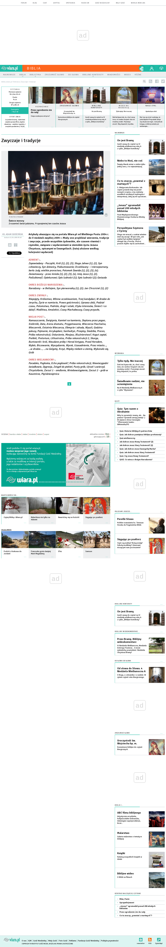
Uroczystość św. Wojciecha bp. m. (69, 112)
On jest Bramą (97, 111)
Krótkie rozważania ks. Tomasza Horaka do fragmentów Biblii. (130, 523)
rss (150, 81)
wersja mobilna (138, 3)
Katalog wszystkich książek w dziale (129, 858)
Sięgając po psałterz (129, 539)
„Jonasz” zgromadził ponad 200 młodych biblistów (129, 208)
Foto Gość (63, 941)
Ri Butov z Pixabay (16, 217)
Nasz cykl (151, 106)
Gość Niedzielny (102, 3)
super (46, 434)
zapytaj (56, 3)
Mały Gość (120, 3)
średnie (32, 434)
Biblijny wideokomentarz (126, 631)
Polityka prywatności (110, 941)
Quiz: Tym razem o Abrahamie (127, 410)
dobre (39, 434)
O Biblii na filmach (124, 877)
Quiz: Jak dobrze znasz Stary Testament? (137, 452)
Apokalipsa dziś (151, 111)
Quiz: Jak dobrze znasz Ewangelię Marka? (137, 449)
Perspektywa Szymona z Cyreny (130, 229)
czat (45, 3)
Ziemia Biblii (6, 530)
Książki (121, 853)
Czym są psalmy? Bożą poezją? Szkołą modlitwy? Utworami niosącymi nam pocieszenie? (130, 545)
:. (69, 302)
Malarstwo (123, 833)
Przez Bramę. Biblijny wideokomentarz (129, 640)
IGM (29, 941)
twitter (163, 81)
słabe (25, 434)
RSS (150, 939)
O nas (24, 941)
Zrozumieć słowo (69, 106)
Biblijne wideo (125, 873)
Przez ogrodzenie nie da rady (41, 111)
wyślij (10, 245)
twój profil (152, 68)
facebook (157, 81)
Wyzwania (119, 353)
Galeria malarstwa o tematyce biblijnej (129, 837)
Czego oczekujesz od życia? (40, 116)
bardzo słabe (15, 434)
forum (24, 3)
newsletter (141, 939)
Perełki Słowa (125, 519)
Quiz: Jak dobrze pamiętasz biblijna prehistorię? (140, 434)
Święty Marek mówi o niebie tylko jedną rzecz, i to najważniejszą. (131, 165)
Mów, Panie (124, 899)
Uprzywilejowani (126, 902)
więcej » (14, 129)
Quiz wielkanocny (127, 438)
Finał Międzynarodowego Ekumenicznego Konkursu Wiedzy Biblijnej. (131, 217)
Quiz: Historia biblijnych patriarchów (135, 431)
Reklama (72, 941)
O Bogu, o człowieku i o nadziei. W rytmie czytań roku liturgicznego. (131, 676)
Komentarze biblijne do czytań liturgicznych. (129, 748)
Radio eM (85, 3)
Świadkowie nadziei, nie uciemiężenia (131, 383)
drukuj (15, 245)
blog (35, 3)
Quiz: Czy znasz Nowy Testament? (134, 456)
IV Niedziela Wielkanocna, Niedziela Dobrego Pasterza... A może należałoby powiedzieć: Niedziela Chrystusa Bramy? (132, 649)
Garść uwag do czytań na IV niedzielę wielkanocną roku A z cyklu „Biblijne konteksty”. (95, 119)
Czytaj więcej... (42, 128)
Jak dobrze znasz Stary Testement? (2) (136, 445)
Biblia (34, 68)
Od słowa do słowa (123, 661)
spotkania (70, 3)
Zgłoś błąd (158, 939)
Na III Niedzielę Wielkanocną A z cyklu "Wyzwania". (129, 389)
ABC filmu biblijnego (129, 812)
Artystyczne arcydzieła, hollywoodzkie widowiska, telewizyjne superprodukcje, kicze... (129, 819)
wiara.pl (11, 68)
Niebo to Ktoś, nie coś (129, 160)
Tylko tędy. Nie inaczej (124, 111)
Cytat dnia (15, 117)
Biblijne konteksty (96, 107)
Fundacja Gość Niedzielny (88, 941)
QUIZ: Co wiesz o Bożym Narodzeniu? (135, 459)
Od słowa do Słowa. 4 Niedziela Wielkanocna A (131, 670)
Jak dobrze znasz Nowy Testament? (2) (136, 442)
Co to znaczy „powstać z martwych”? (131, 182)
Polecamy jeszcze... (123, 511)
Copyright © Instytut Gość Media (35, 944)
